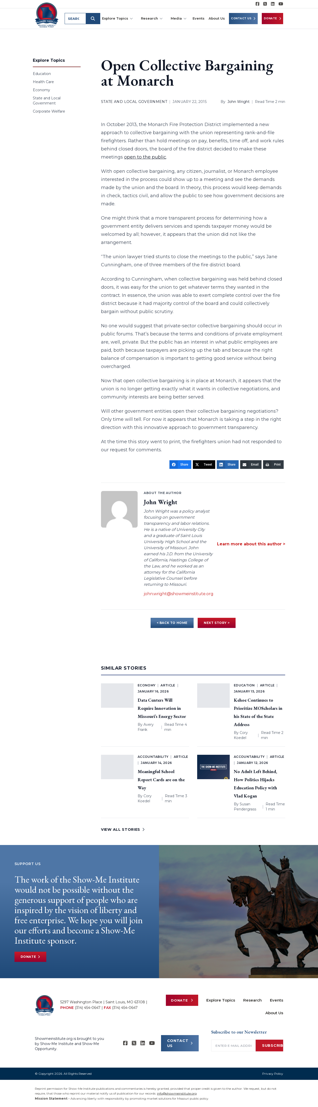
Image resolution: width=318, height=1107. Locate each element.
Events (199, 18)
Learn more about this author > (251, 544)
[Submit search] (93, 18)
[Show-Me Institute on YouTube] (281, 4)
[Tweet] (204, 464)
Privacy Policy (272, 1073)
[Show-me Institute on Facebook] (257, 4)
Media (178, 18)
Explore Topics (117, 18)
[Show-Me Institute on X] (265, 4)
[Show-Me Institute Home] (47, 15)
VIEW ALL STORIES (123, 829)
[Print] (273, 464)
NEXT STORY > (216, 623)
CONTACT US (180, 1043)
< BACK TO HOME (172, 623)
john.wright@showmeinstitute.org (178, 593)
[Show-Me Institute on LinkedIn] (272, 4)
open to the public (145, 157)
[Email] (251, 464)
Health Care (43, 82)
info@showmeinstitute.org (177, 1093)
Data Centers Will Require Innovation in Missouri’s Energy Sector (162, 708)
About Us (217, 18)
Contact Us (243, 19)
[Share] (180, 464)
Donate (272, 19)
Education (42, 73)
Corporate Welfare (49, 111)
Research (152, 18)
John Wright (238, 101)
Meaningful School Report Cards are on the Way (161, 779)
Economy (41, 90)
